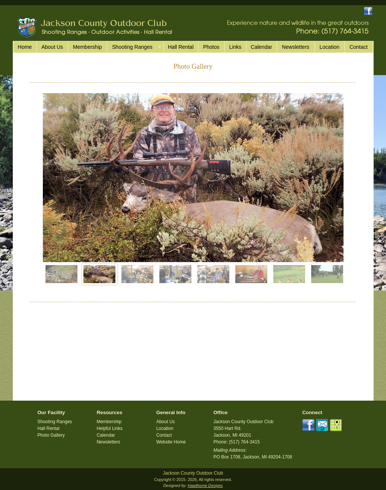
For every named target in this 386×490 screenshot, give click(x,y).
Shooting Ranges (55, 421)
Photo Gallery (51, 435)
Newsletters (295, 47)
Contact (359, 47)
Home (25, 47)
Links (235, 47)
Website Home (171, 442)
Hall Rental (181, 47)
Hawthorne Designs (205, 485)
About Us (52, 47)
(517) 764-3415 (244, 442)
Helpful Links (110, 428)
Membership (87, 47)
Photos (211, 47)
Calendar (261, 47)
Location (329, 47)
